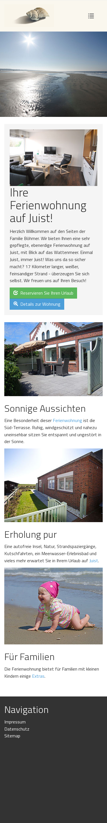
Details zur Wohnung (36, 304)
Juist (93, 560)
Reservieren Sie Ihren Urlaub (43, 293)
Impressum (15, 721)
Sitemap (12, 735)
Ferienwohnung (67, 420)
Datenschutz (16, 728)
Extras (38, 676)
